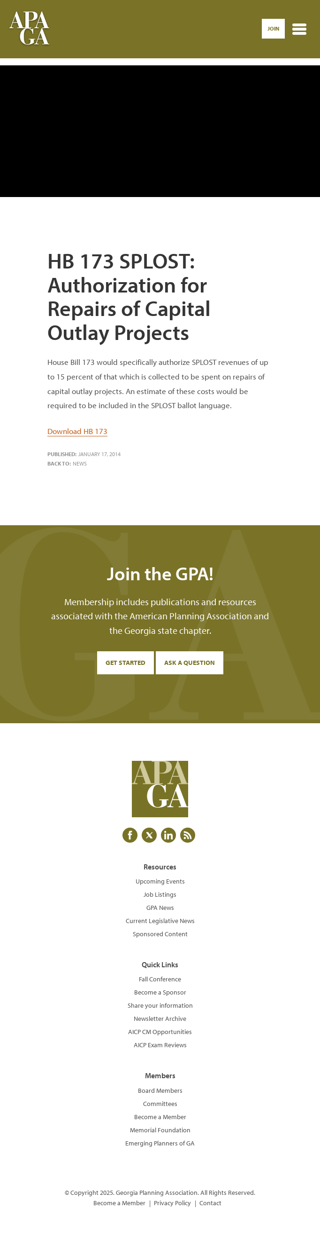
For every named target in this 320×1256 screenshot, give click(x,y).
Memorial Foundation (160, 1130)
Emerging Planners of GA (160, 1143)
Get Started (125, 662)
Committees (160, 1103)
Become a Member (160, 1117)
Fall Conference (160, 979)
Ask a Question (189, 662)
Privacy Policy (172, 1203)
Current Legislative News (160, 920)
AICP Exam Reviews (160, 1045)
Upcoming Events (160, 881)
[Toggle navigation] (299, 29)
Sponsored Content (160, 934)
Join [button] (273, 28)
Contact (210, 1203)
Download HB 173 (77, 431)
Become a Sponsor (160, 992)
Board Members (160, 1090)
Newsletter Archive (160, 1018)
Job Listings (160, 894)
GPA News (160, 907)
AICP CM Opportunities (160, 1031)
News (80, 463)
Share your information (160, 1005)
